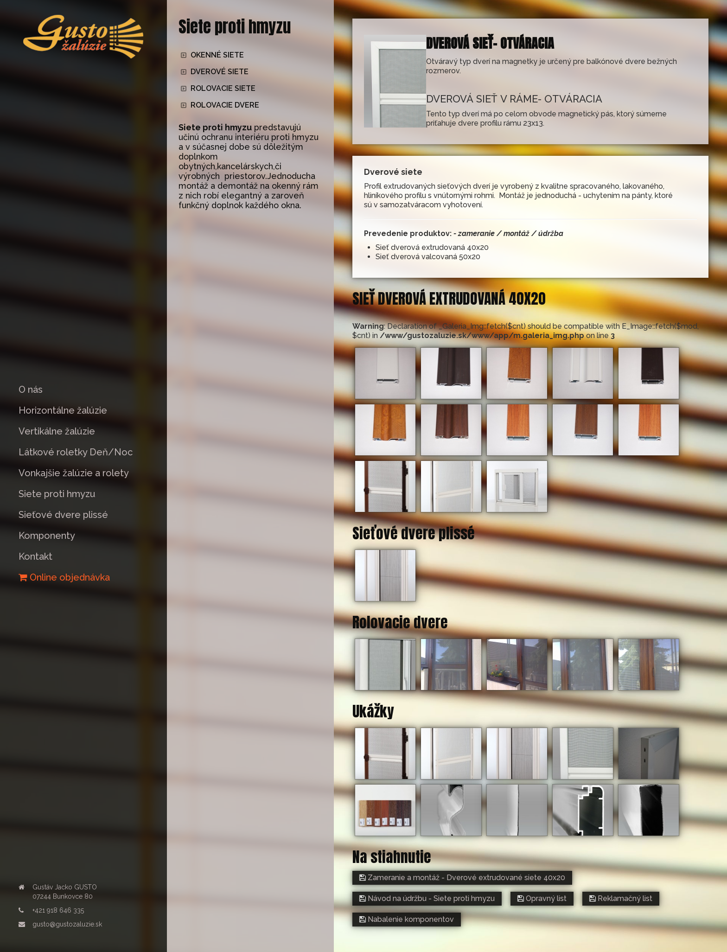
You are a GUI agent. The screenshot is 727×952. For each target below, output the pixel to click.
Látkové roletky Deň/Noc (76, 452)
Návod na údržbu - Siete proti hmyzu (427, 898)
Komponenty (47, 535)
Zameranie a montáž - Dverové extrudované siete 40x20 (462, 877)
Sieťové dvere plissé (63, 514)
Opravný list (542, 898)
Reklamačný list (620, 898)
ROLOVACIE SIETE (218, 88)
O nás (31, 389)
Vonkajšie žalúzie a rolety (74, 473)
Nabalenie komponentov (406, 919)
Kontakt (35, 556)
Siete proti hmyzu (57, 493)
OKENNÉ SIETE (212, 55)
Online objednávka (64, 577)
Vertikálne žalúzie (57, 431)
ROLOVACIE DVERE (220, 105)
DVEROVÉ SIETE (215, 71)
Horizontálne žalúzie (63, 410)
